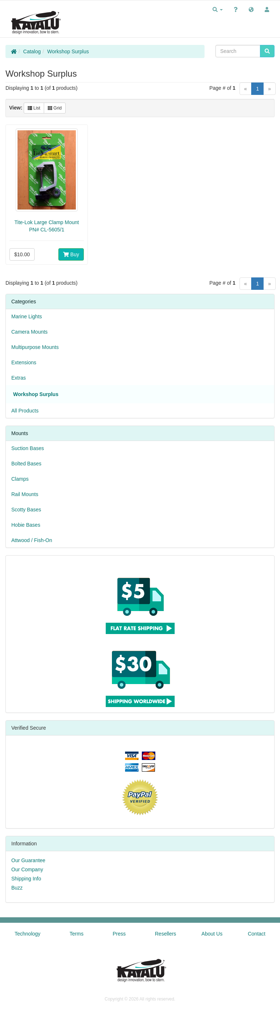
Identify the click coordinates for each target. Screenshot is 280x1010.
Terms (76, 934)
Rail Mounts (24, 494)
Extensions (23, 362)
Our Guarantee (28, 860)
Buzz (17, 888)
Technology (27, 934)
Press (119, 934)
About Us (212, 934)
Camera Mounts (29, 332)
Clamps (19, 479)
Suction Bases (27, 448)
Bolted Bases (26, 463)
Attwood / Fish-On (31, 540)
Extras (18, 378)
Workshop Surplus (68, 51)
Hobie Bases (25, 525)
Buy (71, 254)
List (34, 108)
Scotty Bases (26, 509)
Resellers (165, 934)
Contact (256, 934)
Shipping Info (26, 879)
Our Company (27, 869)
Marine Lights (26, 316)
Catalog (32, 51)
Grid (55, 108)
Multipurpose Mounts (35, 347)
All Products (25, 411)
